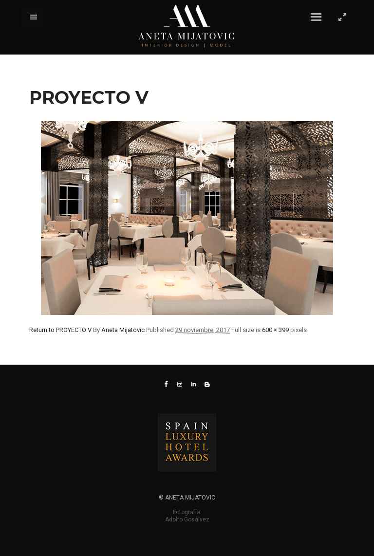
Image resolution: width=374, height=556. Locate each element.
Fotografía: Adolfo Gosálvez (187, 516)
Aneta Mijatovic (123, 330)
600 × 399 (275, 330)
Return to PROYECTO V (60, 330)
